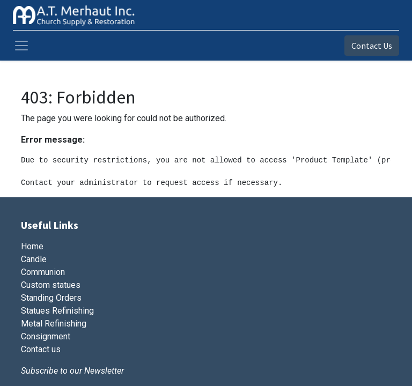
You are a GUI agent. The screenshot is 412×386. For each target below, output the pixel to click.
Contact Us (371, 45)
